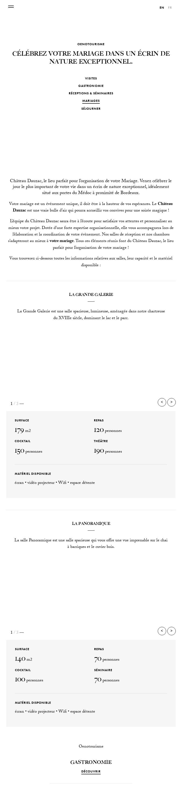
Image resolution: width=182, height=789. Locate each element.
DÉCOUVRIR (91, 771)
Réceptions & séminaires (91, 93)
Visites (91, 78)
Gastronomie (90, 86)
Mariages (91, 101)
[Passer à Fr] (170, 7)
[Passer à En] (162, 7)
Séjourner (91, 108)
